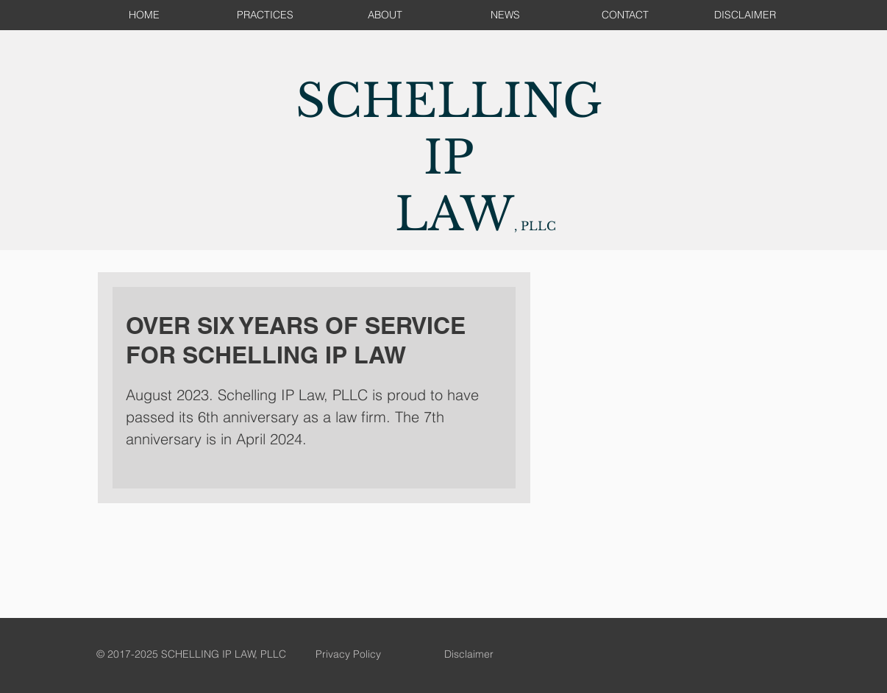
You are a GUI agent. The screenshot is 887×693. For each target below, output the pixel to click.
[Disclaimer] (468, 654)
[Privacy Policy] (348, 654)
